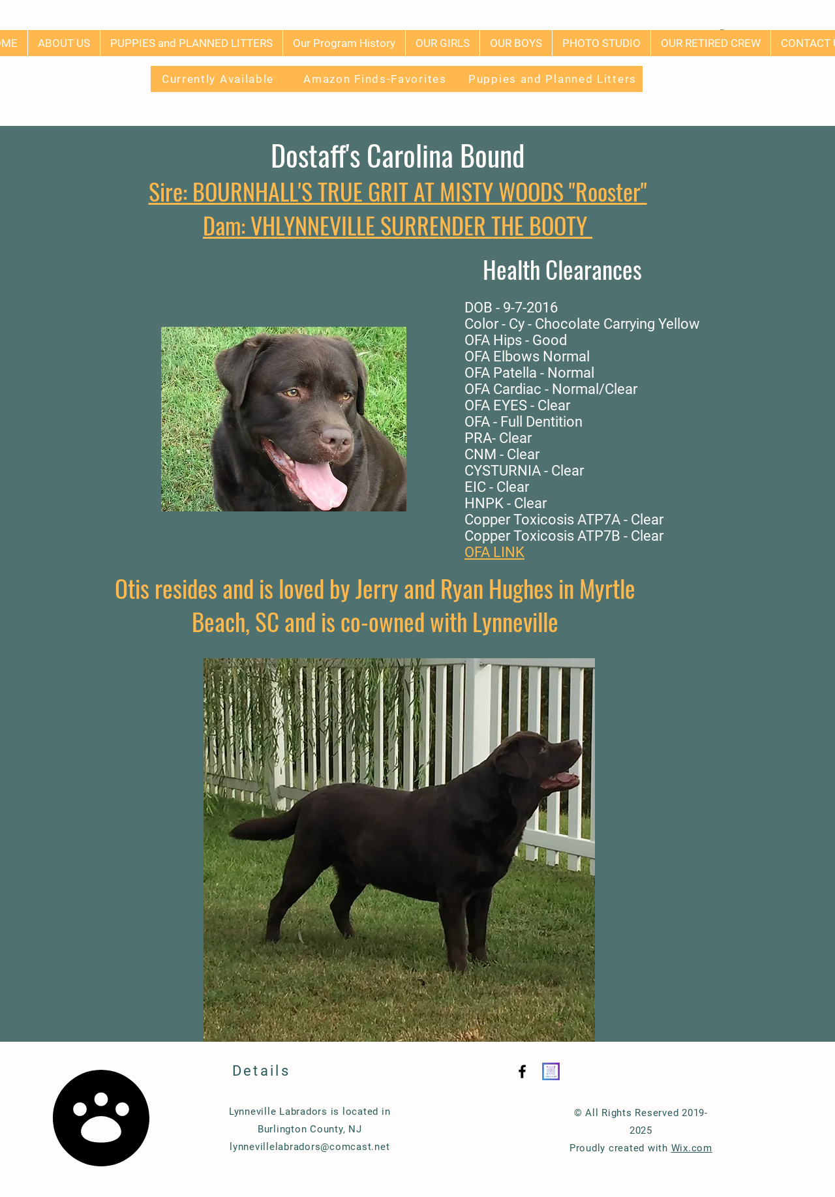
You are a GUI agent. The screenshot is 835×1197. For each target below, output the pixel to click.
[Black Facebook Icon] (522, 1071)
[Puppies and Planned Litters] (554, 79)
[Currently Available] (219, 79)
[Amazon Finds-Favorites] (376, 79)
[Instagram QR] (551, 1071)
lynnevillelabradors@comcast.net (309, 1147)
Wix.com (691, 1148)
